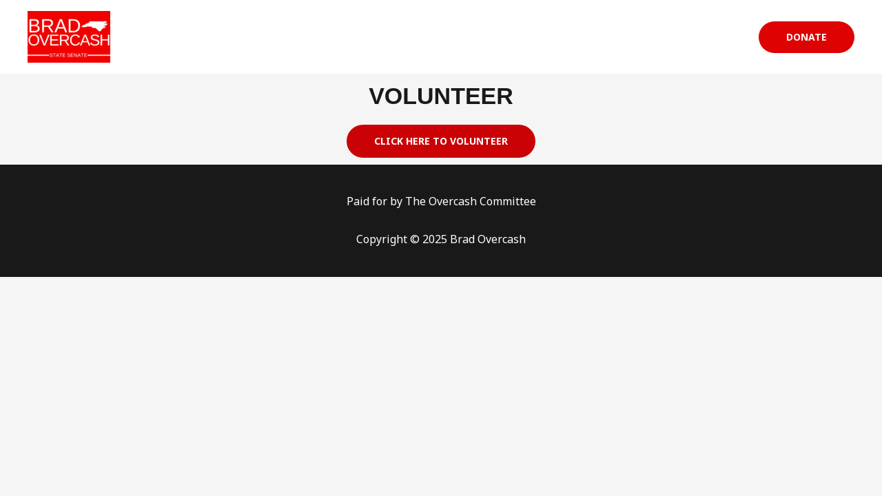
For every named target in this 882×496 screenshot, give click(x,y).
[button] (806, 37)
